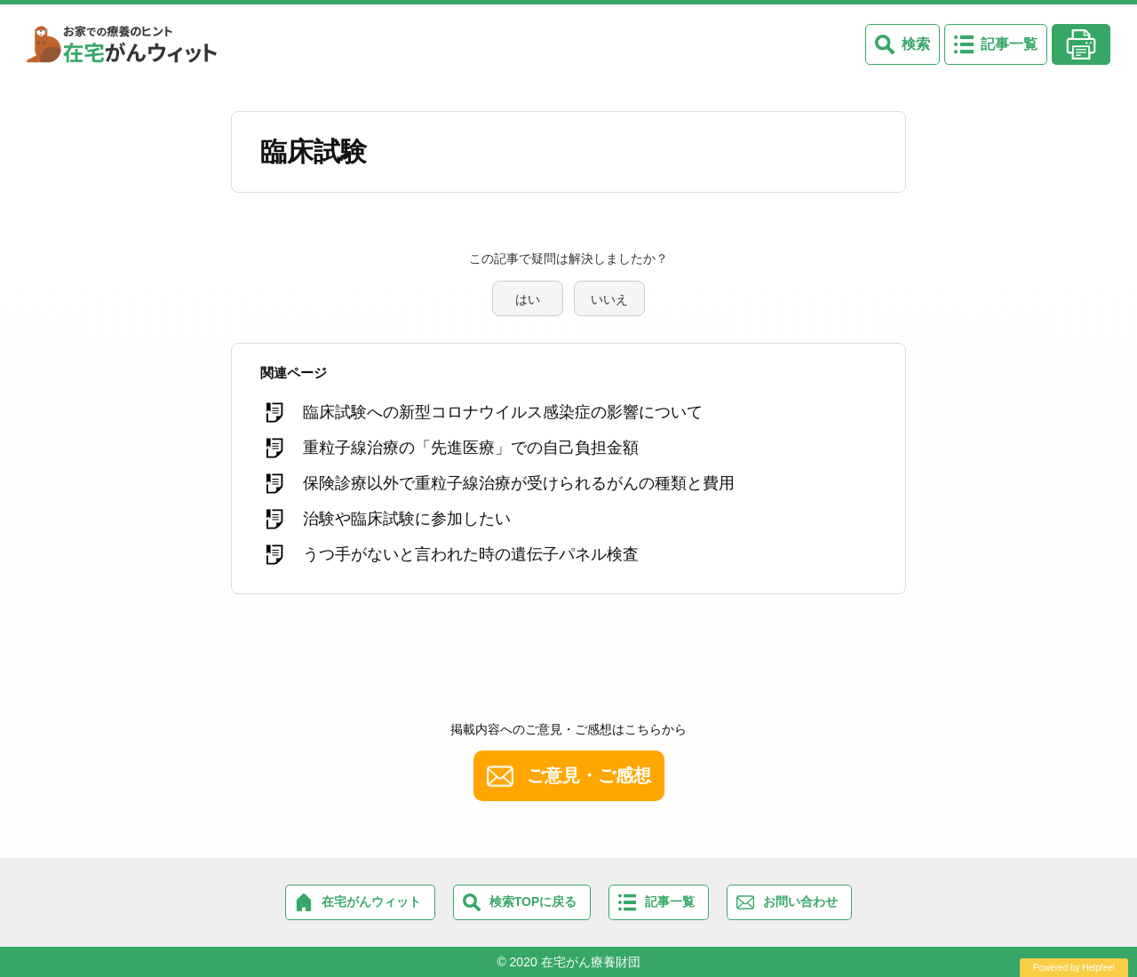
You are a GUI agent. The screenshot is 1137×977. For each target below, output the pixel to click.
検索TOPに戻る (533, 901)
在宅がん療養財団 (590, 962)
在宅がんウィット (371, 901)
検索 (916, 44)
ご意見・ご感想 (589, 775)
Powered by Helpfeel (1074, 968)
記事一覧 (1009, 44)
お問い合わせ (800, 901)
